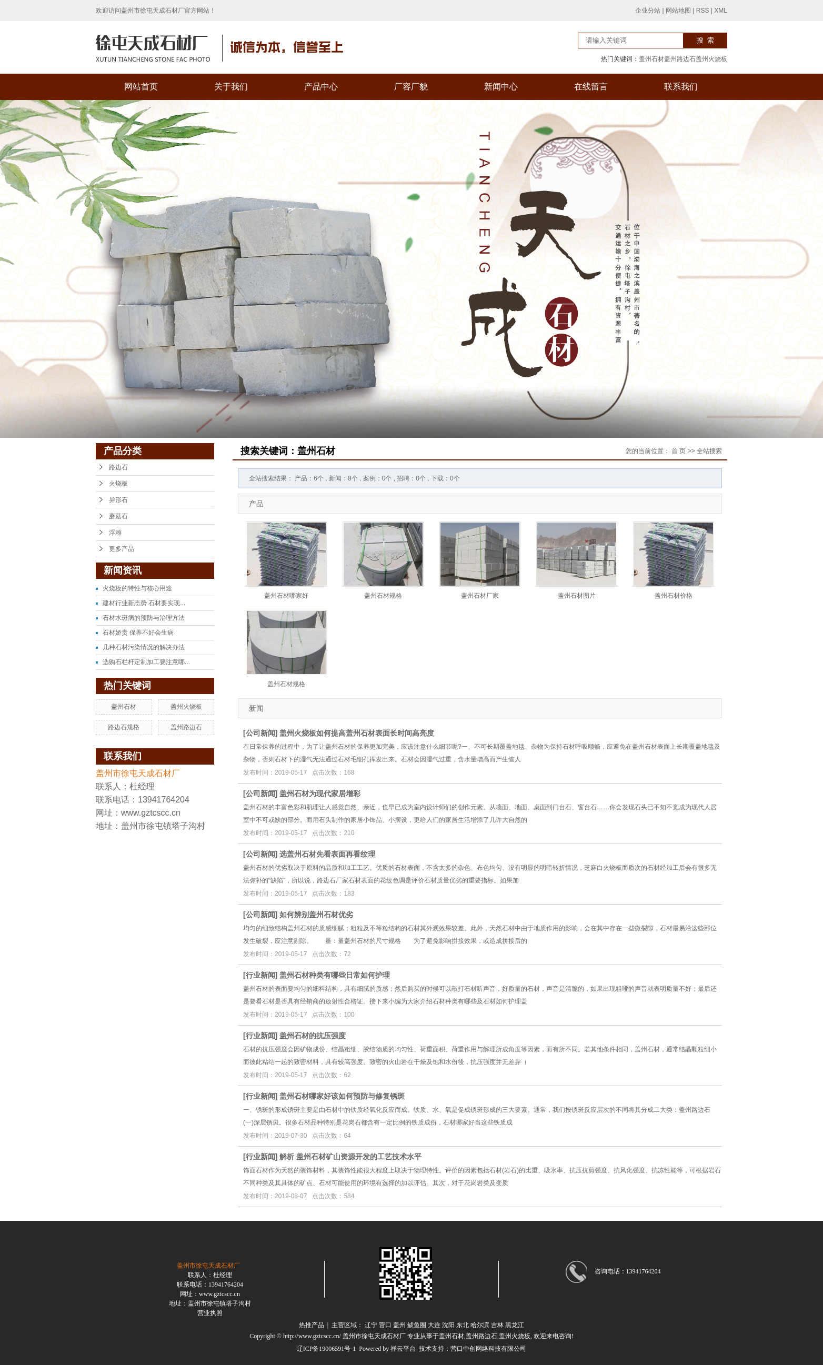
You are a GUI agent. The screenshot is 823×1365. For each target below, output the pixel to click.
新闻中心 (501, 86)
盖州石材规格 (383, 595)
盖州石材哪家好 (286, 595)
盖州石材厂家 (480, 595)
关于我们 (231, 86)
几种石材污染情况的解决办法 (144, 647)
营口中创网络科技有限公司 (488, 1348)
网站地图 (678, 10)
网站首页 (141, 86)
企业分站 (647, 10)
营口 (385, 1325)
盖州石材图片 (577, 595)
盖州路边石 (680, 59)
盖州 (399, 1325)
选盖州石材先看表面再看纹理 (327, 854)
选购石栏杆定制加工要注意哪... (146, 662)
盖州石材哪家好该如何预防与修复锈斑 (342, 1096)
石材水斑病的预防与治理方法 (144, 617)
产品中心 (321, 86)
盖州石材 (651, 59)
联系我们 (681, 86)
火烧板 (118, 483)
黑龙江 (514, 1325)
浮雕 (115, 532)
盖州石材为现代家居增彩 (319, 793)
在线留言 (591, 86)
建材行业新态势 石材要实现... (144, 603)
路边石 (118, 467)
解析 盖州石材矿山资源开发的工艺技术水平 (350, 1156)
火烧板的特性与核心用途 (137, 588)
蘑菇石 (118, 516)
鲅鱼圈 (416, 1325)
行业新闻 (260, 975)
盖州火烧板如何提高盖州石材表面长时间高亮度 (356, 733)
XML (720, 10)
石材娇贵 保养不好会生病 (138, 632)
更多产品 (121, 549)
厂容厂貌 (411, 86)
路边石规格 (123, 727)
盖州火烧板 (711, 59)
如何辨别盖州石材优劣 (316, 914)
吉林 (497, 1325)
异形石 (118, 500)
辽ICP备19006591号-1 (326, 1348)
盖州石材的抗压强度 (312, 1035)
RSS (702, 10)
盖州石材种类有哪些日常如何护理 (334, 975)
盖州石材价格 (673, 595)
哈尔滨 (479, 1325)
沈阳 (448, 1325)
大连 (434, 1325)
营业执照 (210, 1313)
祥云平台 (403, 1348)
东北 (462, 1325)
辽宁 (371, 1325)
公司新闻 (260, 733)
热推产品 (311, 1325)
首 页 (678, 451)
